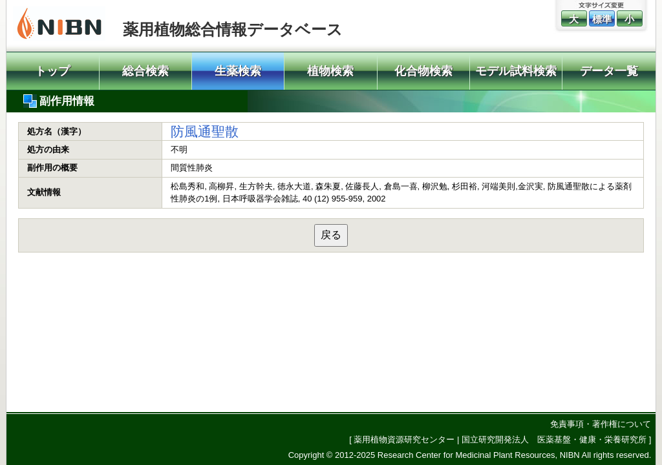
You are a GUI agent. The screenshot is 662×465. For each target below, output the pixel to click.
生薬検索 (238, 71)
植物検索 (330, 71)
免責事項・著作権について (600, 424)
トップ (52, 71)
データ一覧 (609, 71)
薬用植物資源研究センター (404, 439)
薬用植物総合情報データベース (233, 29)
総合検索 (145, 71)
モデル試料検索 (516, 71)
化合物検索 (423, 71)
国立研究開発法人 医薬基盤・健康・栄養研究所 (554, 439)
